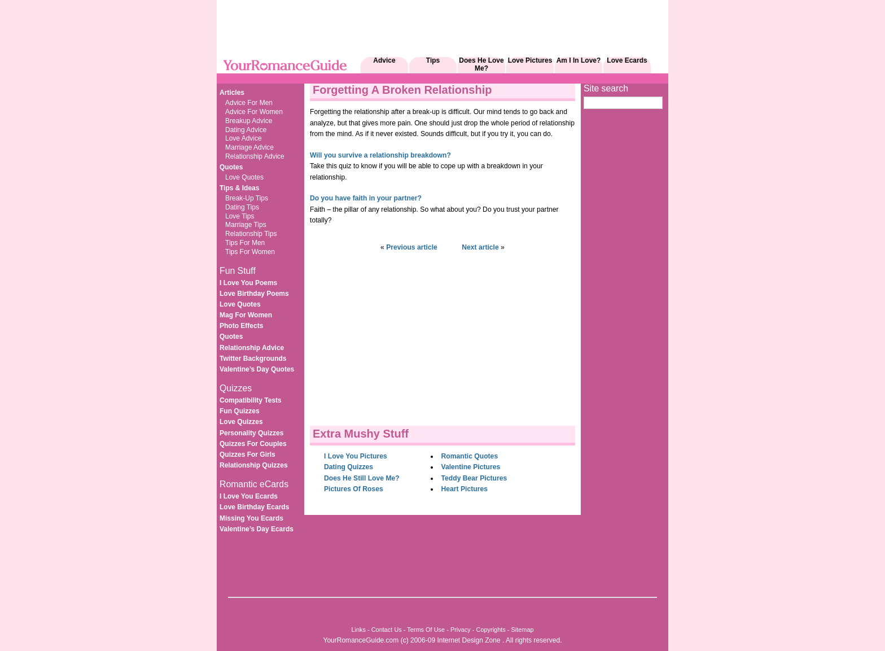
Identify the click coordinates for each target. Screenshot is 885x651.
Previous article (411, 247)
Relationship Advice (254, 156)
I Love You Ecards (249, 496)
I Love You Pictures (355, 456)
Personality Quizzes (251, 433)
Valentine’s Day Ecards (256, 529)
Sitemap (522, 629)
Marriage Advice (249, 147)
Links (358, 629)
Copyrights (490, 629)
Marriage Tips (245, 225)
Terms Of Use (426, 629)
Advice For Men (249, 103)
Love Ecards (627, 60)
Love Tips (239, 216)
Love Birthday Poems (254, 294)
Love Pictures (530, 60)
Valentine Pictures (471, 467)
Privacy (460, 629)
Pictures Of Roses (353, 489)
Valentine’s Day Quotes (257, 369)
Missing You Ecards (251, 518)
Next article (480, 247)
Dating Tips (242, 207)
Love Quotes (244, 177)
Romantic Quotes (469, 456)
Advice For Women (254, 112)
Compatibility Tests (251, 400)
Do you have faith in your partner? (366, 198)
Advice (384, 60)
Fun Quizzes (240, 411)
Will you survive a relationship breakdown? (380, 155)
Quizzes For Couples (253, 444)
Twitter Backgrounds (253, 358)
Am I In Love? (579, 60)
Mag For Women (246, 315)
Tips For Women (250, 252)
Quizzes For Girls (247, 454)
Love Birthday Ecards (254, 507)
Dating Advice (245, 130)
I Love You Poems (248, 283)
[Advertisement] (422, 77)
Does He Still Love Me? (362, 478)
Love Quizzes (241, 422)
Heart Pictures (464, 489)
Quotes (231, 167)
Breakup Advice (248, 121)
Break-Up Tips (246, 198)
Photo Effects (241, 326)
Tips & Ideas (239, 188)
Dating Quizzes (348, 467)
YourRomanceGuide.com (360, 640)
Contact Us (386, 629)
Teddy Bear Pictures (474, 478)
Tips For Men (245, 243)
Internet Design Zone (468, 640)
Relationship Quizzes (254, 465)
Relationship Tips (251, 234)
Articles (232, 93)
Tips (433, 60)
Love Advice (243, 138)
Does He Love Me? (481, 64)
